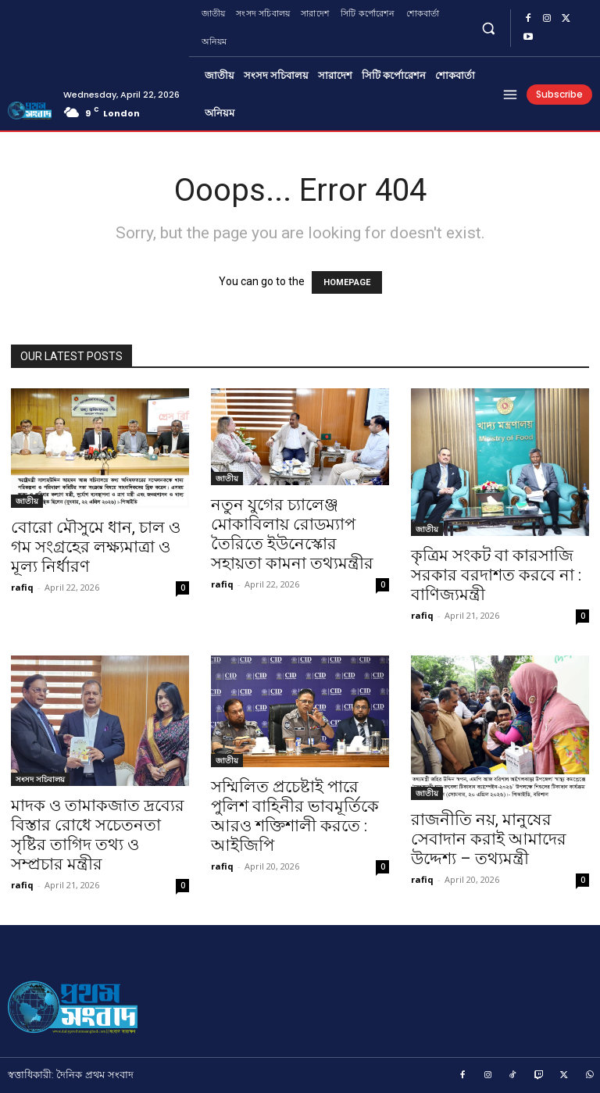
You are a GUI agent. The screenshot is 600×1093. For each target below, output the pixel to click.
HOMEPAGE (346, 282)
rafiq (22, 587)
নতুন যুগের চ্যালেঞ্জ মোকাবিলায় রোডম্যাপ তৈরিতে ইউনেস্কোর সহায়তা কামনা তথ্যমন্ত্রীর (292, 534)
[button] (488, 28)
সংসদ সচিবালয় (40, 778)
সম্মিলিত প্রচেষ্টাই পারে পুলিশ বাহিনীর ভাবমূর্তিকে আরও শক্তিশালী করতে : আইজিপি (295, 816)
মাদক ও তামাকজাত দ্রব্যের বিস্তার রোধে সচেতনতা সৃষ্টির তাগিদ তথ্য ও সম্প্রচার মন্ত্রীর (97, 834)
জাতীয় (27, 500)
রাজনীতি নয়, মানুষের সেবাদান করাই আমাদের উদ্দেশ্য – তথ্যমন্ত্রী (488, 839)
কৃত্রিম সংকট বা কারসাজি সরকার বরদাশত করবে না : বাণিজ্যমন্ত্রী (496, 575)
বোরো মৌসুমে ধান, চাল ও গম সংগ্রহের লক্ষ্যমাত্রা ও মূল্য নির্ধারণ (95, 547)
